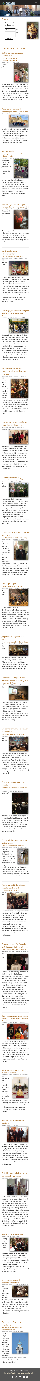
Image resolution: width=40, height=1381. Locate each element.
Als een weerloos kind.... (11, 1280)
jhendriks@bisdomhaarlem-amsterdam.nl (18, 1373)
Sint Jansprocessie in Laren (13, 1234)
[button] (3, 10)
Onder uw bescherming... (12, 477)
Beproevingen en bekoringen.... (14, 204)
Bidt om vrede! (8, 151)
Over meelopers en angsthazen (15, 1016)
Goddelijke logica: (9, 584)
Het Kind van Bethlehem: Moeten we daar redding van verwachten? (14, 371)
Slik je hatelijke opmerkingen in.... (15, 1070)
